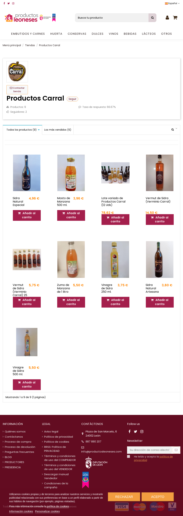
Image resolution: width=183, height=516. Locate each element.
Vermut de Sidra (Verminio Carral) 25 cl (20, 292)
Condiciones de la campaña (56, 485)
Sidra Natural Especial (18, 201)
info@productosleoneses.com (101, 451)
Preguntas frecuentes (19, 452)
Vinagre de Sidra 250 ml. (107, 288)
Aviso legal (51, 431)
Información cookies (21, 511)
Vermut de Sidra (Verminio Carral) (158, 200)
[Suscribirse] (176, 450)
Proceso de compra (18, 442)
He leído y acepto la (153, 458)
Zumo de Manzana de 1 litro (63, 288)
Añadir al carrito (26, 215)
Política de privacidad (58, 437)
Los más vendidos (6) (57, 130)
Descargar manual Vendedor (56, 476)
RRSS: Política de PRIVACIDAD (55, 449)
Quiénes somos (15, 431)
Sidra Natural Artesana (152, 288)
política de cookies (58, 506)
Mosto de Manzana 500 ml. (63, 201)
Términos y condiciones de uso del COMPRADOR (60, 458)
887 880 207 (93, 441)
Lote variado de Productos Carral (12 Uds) (113, 201)
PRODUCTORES (14, 462)
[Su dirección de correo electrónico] (149, 450)
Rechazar (124, 497)
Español (172, 3)
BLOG (8, 457)
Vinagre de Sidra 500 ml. (18, 370)
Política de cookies (56, 442)
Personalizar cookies (47, 511)
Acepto (157, 497)
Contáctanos (14, 437)
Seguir (72, 99)
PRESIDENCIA (13, 467)
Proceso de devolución (20, 447)
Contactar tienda (17, 89)
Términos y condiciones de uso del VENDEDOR (59, 467)
